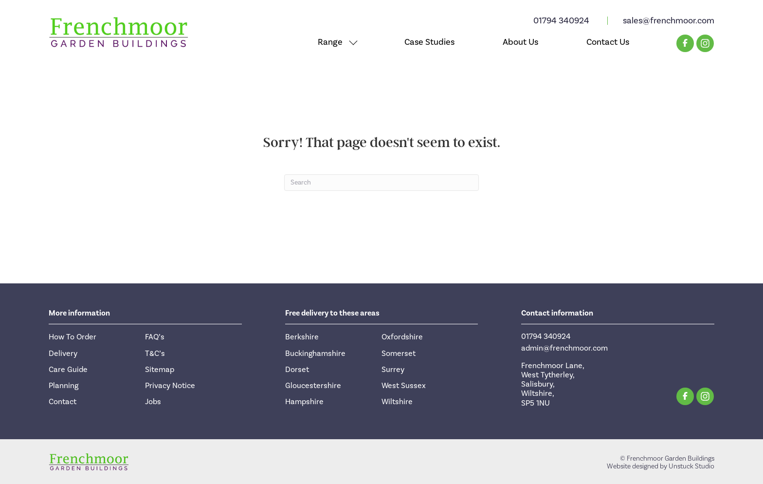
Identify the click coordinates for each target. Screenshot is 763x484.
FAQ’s (154, 337)
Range (330, 42)
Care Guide (68, 369)
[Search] (381, 182)
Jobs (153, 402)
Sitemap (159, 369)
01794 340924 (561, 20)
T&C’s (155, 353)
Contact (62, 402)
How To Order (72, 337)
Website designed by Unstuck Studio (660, 466)
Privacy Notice (170, 386)
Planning (63, 386)
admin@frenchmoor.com (564, 348)
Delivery (63, 353)
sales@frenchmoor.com (668, 20)
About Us (520, 42)
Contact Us (607, 42)
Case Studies (429, 42)
